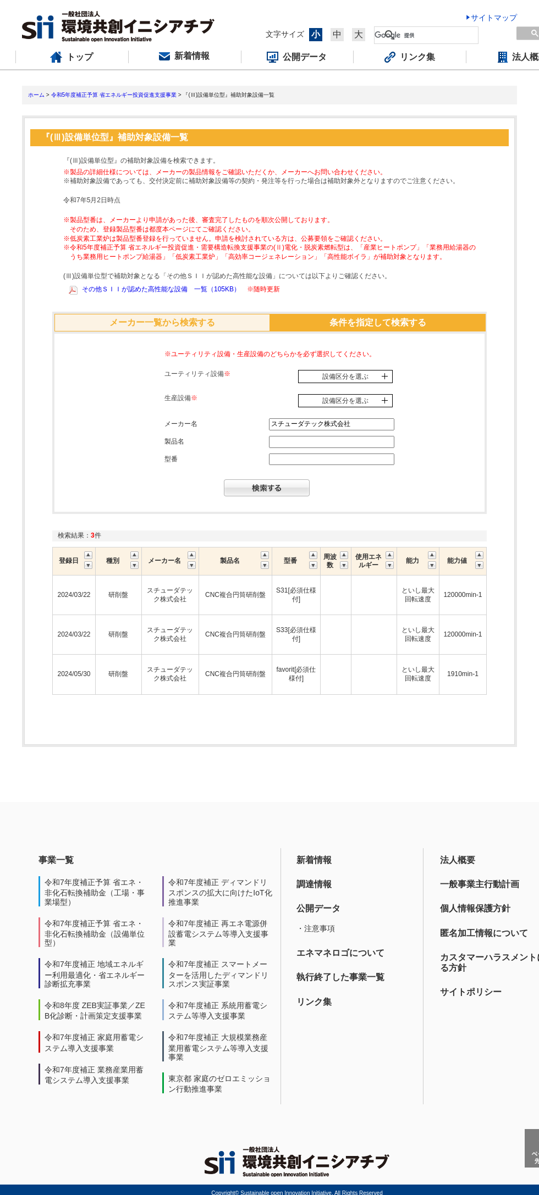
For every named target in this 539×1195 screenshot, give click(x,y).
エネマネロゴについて (340, 953)
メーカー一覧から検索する (162, 322)
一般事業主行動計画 (479, 884)
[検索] (426, 35)
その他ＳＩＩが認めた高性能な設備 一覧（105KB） (161, 289)
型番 (171, 459)
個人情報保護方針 (475, 908)
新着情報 (314, 860)
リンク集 (314, 1001)
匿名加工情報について (484, 933)
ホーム (36, 95)
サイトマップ (494, 17)
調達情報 (314, 884)
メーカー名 (180, 424)
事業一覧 (56, 860)
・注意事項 (315, 928)
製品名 (174, 441)
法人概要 (457, 860)
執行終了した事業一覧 (340, 977)
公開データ (318, 908)
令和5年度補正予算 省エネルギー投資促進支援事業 (114, 95)
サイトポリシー (471, 992)
